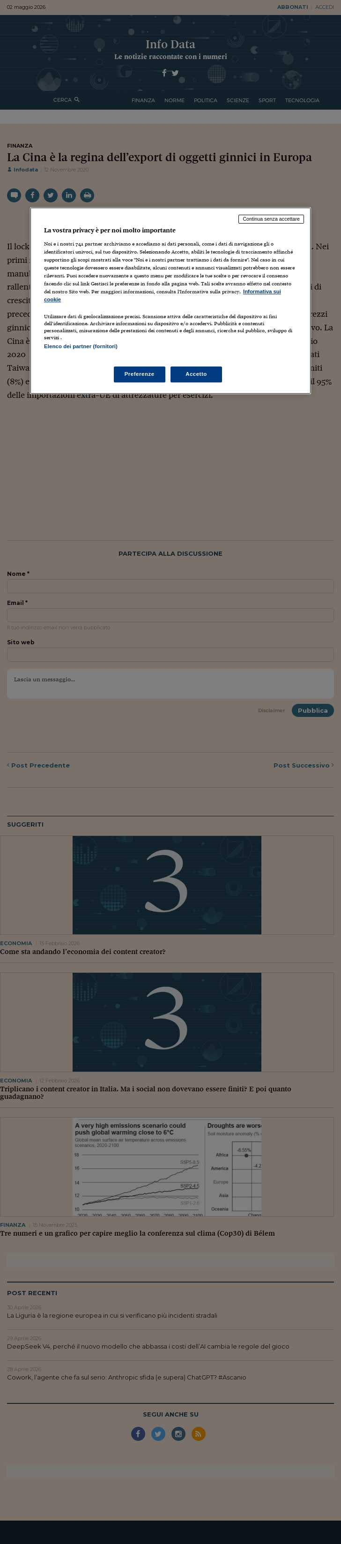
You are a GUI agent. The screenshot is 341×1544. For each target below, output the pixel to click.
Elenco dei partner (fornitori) (81, 347)
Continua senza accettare (271, 219)
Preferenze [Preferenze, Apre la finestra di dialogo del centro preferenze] (140, 374)
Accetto (196, 374)
